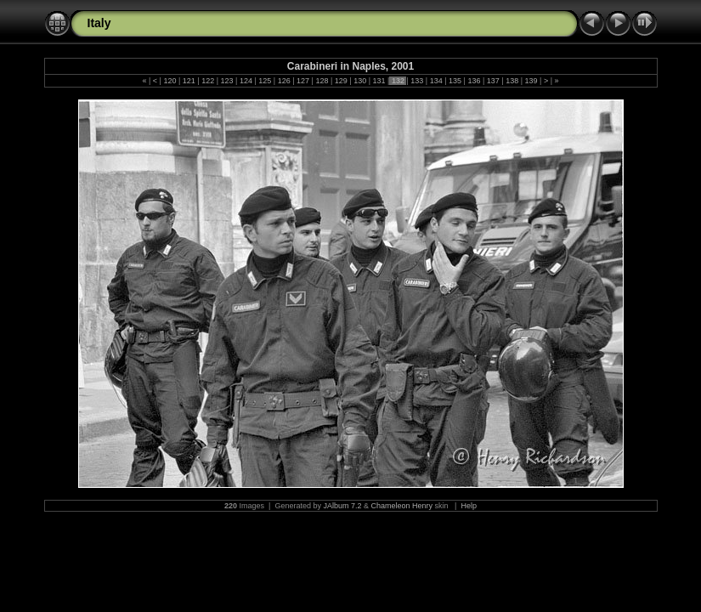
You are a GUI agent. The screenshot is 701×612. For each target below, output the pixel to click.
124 (245, 80)
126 (283, 80)
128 (322, 80)
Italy (99, 23)
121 (188, 80)
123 (226, 80)
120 (169, 80)
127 (303, 80)
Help (469, 506)
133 (417, 80)
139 (531, 80)
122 (208, 80)
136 (474, 80)
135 (455, 80)
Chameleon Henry (402, 506)
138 (512, 80)
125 (265, 80)
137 (492, 80)
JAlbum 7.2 (342, 506)
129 (340, 80)
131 (378, 80)
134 (435, 80)
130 (360, 80)
